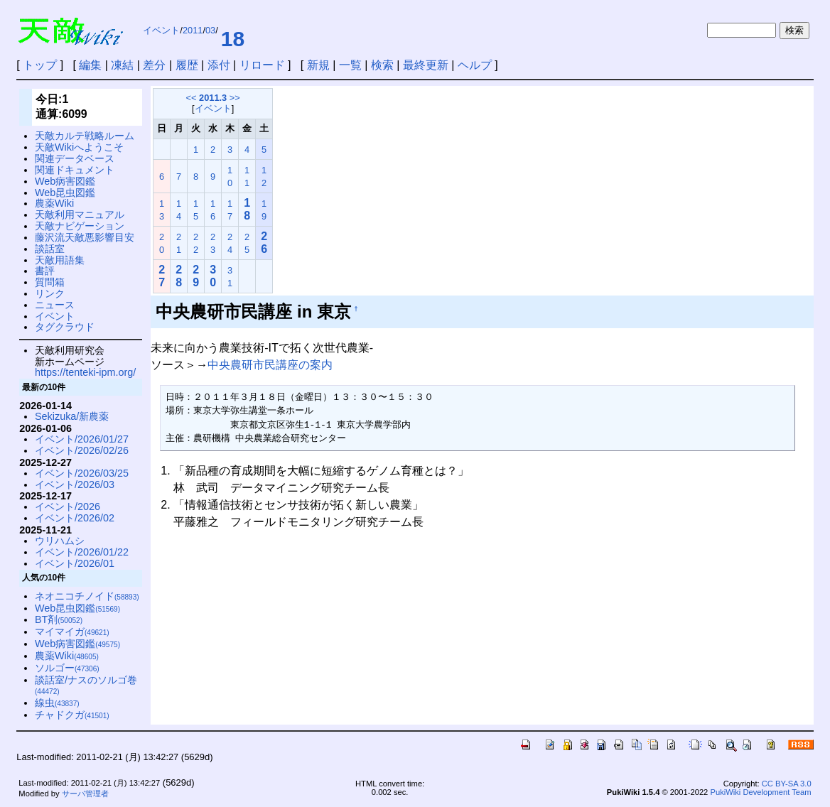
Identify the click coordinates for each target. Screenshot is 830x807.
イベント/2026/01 (74, 563)
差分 (154, 65)
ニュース (55, 304)
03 (210, 30)
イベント (161, 30)
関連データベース (74, 158)
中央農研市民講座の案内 (270, 365)
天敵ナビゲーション (79, 226)
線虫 (57, 702)
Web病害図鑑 (65, 181)
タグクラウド (65, 326)
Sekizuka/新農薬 (72, 416)
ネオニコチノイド (87, 596)
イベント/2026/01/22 (82, 552)
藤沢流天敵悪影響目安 (84, 237)
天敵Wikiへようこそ (79, 147)
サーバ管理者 (85, 793)
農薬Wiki (54, 203)
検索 (382, 65)
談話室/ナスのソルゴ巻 (86, 685)
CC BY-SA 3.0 (787, 783)
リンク (50, 293)
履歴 (187, 65)
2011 (193, 30)
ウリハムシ (60, 540)
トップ (40, 65)
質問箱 (50, 282)
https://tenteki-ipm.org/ (85, 372)
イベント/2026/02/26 (82, 450)
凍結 (122, 65)
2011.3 (213, 97)
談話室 (50, 248)
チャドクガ (72, 714)
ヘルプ (475, 65)
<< (191, 97)
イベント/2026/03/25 (82, 473)
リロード (262, 65)
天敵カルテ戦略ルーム (84, 135)
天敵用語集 (60, 260)
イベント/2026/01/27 (82, 439)
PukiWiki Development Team (760, 792)
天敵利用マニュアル (79, 214)
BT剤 (58, 619)
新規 (318, 65)
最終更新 (425, 65)
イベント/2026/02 (74, 518)
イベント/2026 (67, 506)
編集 (90, 65)
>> (235, 97)
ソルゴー (67, 667)
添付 (219, 65)
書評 (45, 270)
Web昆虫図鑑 (65, 192)
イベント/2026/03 (74, 484)
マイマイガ (72, 631)
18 (232, 38)
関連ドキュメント (74, 169)
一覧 (350, 65)
